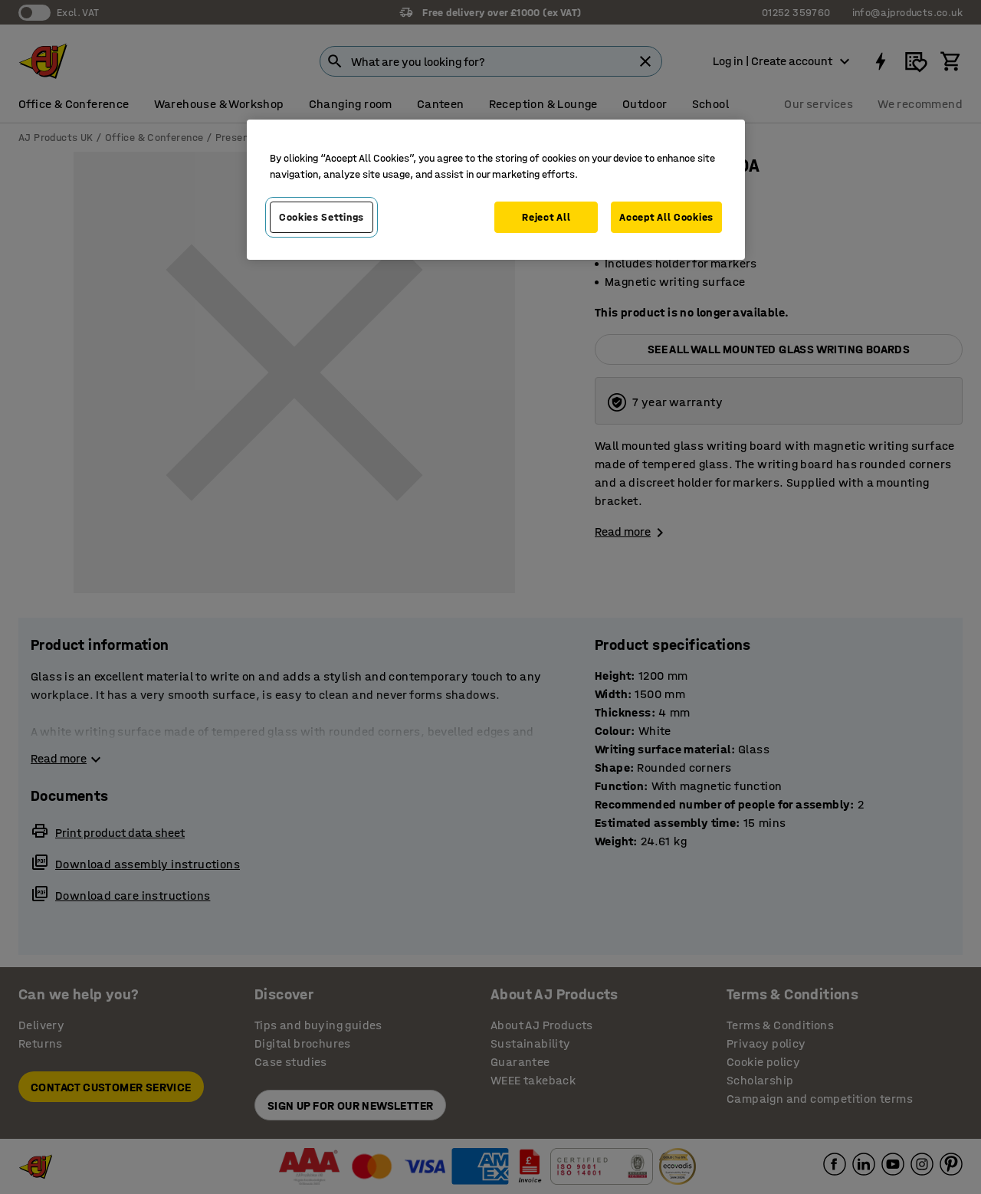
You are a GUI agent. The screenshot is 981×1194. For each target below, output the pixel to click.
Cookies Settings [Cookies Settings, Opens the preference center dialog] (321, 217)
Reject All (546, 217)
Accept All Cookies (666, 217)
